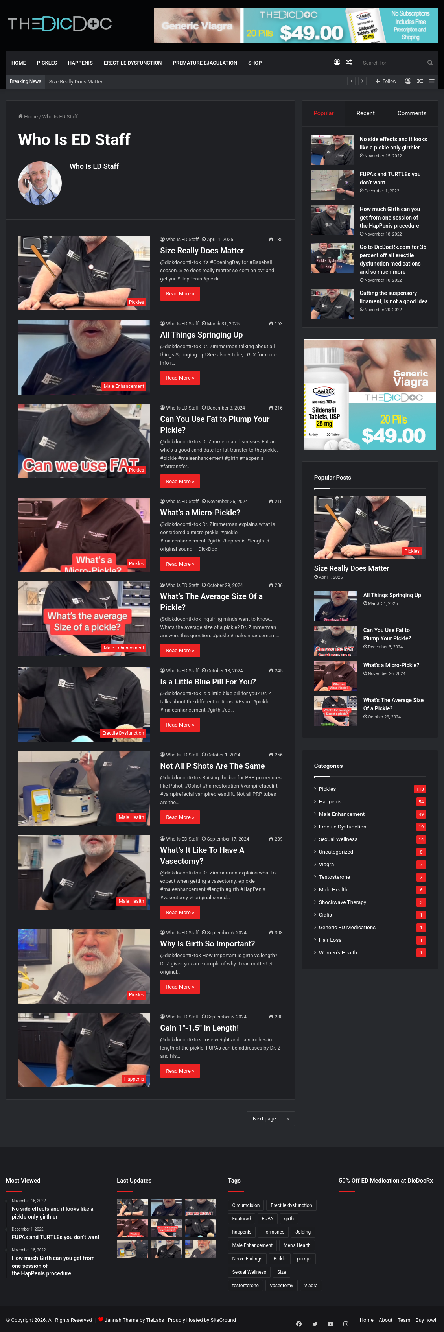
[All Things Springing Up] (84, 354)
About (385, 1318)
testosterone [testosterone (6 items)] (245, 1283)
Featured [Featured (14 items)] (241, 1216)
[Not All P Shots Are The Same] (84, 786)
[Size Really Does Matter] (84, 270)
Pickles (47, 63)
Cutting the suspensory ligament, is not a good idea (391, 307)
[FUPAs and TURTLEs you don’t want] (335, 191)
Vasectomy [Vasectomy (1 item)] (281, 1283)
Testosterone (334, 889)
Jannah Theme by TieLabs (134, 1318)
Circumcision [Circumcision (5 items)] (246, 1203)
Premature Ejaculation (205, 63)
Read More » (180, 291)
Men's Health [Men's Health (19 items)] (297, 1243)
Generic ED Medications (347, 940)
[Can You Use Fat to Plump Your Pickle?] (84, 438)
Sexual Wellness (338, 852)
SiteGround (223, 1318)
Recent (366, 113)
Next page (271, 1116)
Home (18, 63)
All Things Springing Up (201, 332)
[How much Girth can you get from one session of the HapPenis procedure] (335, 226)
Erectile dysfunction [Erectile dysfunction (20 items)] (291, 1203)
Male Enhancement (342, 826)
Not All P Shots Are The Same (212, 763)
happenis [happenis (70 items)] (242, 1229)
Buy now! (426, 1318)
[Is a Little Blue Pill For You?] (84, 701)
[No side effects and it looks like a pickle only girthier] (335, 153)
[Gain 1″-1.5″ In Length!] (84, 1047)
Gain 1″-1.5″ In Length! (199, 1025)
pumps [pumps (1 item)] (304, 1256)
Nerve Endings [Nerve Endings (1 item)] (247, 1256)
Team (404, 1318)
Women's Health (338, 965)
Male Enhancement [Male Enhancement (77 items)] (252, 1243)
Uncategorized (336, 864)
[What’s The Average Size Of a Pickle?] (84, 616)
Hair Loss (330, 952)
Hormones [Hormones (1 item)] (273, 1229)
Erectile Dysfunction (133, 63)
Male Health (333, 902)
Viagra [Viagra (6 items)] (311, 1283)
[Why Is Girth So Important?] (84, 963)
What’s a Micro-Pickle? (200, 510)
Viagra (326, 877)
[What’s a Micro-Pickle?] (84, 532)
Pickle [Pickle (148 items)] (279, 1256)
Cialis (325, 927)
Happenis (80, 63)
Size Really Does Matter (76, 82)
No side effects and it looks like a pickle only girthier (391, 151)
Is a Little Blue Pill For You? (208, 679)
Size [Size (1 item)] (281, 1270)
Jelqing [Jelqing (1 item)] (303, 1229)
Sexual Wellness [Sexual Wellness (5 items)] (249, 1270)
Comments (412, 113)
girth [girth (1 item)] (289, 1216)
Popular (323, 113)
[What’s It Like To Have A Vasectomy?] (84, 869)
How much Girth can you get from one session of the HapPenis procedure (393, 223)
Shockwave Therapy (343, 914)
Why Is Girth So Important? (207, 941)
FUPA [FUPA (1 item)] (267, 1216)
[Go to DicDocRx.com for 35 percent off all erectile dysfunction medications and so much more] (335, 264)
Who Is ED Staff (94, 166)
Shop (255, 63)
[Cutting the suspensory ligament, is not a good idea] (335, 310)
